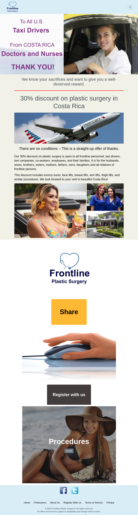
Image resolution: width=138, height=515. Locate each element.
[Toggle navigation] (130, 7)
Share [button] (69, 312)
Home (27, 502)
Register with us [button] (69, 394)
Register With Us (72, 502)
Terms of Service (94, 502)
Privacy (110, 502)
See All (69, 451)
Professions (40, 502)
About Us (55, 502)
